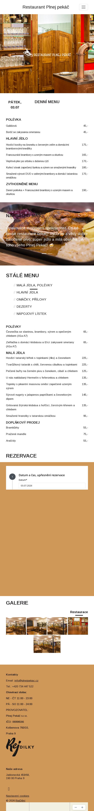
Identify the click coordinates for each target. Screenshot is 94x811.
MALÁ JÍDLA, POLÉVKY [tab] (33, 285)
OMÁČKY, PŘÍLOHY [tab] (30, 299)
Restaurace (79, 612)
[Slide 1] (44, 253)
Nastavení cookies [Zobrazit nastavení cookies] (17, 795)
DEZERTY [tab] (23, 306)
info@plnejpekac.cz (26, 680)
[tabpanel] (47, 385)
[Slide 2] (49, 253)
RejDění (20, 800)
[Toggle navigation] (83, 7)
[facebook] (9, 789)
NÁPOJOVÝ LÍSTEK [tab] (30, 313)
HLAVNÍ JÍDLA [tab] (26, 292)
